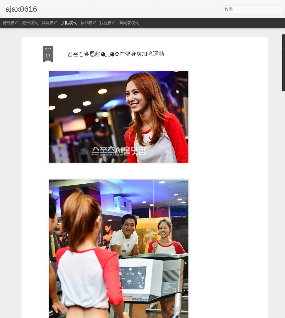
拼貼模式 (69, 23)
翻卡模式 (30, 23)
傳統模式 (10, 23)
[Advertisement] (218, 130)
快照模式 (108, 23)
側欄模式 (88, 23)
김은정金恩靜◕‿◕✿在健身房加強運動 (115, 54)
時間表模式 (129, 23)
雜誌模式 (49, 23)
